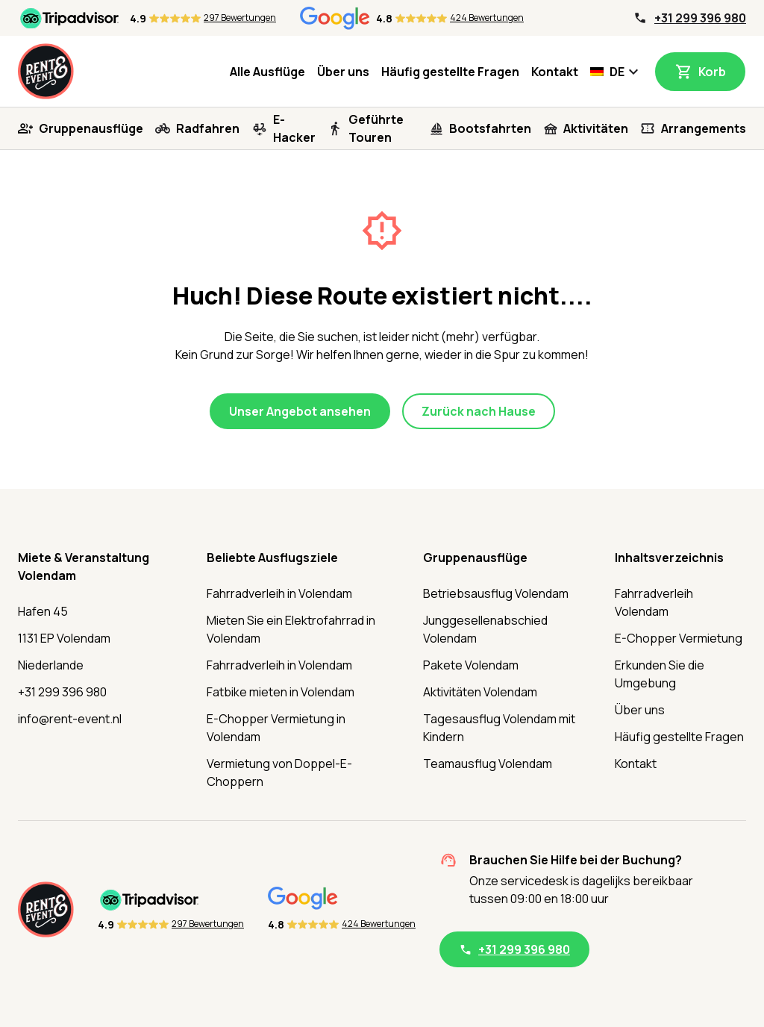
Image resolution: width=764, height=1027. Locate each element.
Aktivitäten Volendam (480, 692)
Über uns (343, 71)
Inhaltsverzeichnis (669, 557)
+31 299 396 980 (700, 18)
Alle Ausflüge (267, 71)
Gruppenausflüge (91, 128)
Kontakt (554, 71)
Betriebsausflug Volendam (496, 593)
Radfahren (207, 128)
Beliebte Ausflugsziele (272, 557)
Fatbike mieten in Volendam (280, 692)
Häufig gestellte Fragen (450, 71)
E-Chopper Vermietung (678, 638)
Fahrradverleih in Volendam (279, 593)
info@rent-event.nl (70, 719)
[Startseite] (46, 71)
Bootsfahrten (490, 128)
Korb (712, 71)
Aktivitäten (595, 128)
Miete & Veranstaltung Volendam (83, 566)
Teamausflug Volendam (487, 763)
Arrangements (703, 128)
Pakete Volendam (471, 665)
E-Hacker (294, 128)
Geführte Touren (376, 128)
